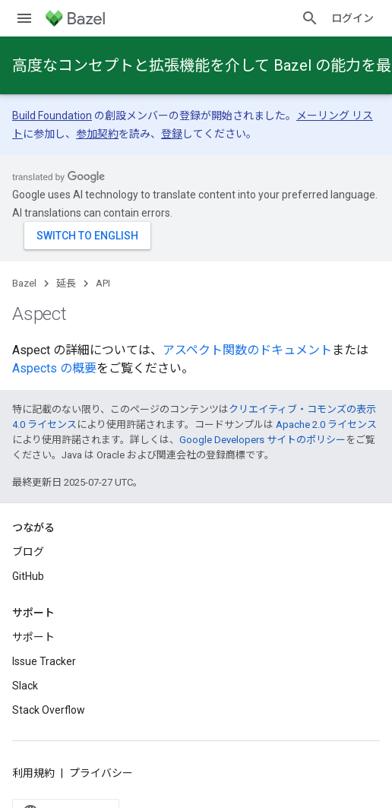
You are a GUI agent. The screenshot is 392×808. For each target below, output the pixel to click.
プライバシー (101, 773)
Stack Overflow (48, 710)
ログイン (352, 18)
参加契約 (97, 134)
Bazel (24, 283)
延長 (66, 283)
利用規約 (33, 773)
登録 (171, 134)
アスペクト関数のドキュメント (247, 350)
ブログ (28, 552)
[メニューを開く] (24, 18)
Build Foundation (52, 115)
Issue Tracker (44, 661)
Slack (25, 686)
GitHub (28, 576)
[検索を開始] (310, 18)
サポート (33, 637)
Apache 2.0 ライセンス (326, 424)
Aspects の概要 (54, 368)
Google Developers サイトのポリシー (262, 439)
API (103, 283)
